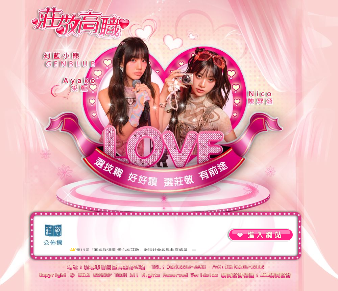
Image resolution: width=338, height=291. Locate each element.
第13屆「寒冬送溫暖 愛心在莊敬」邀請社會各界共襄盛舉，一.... (138, 250)
